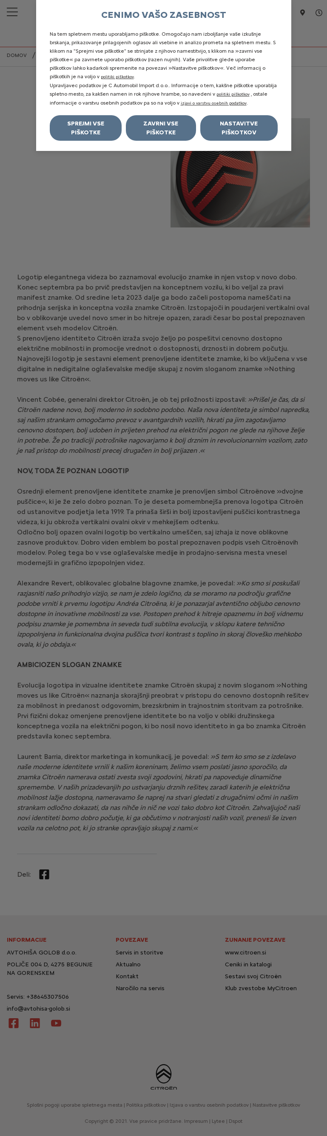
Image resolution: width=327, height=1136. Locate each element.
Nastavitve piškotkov (239, 128)
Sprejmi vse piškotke (85, 128)
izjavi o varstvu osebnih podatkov (214, 103)
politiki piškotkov (117, 77)
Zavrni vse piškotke (160, 128)
